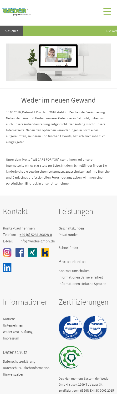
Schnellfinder (68, 247)
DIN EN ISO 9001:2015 (99, 390)
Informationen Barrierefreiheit (81, 277)
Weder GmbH (16, 12)
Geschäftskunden (71, 228)
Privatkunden (68, 234)
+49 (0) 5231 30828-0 (36, 234)
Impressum (11, 338)
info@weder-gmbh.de (37, 241)
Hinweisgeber (13, 374)
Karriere (9, 319)
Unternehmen (13, 325)
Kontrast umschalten (74, 270)
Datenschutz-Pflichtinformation (26, 368)
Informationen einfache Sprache (82, 283)
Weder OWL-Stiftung (18, 331)
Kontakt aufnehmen (19, 228)
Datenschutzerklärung (19, 361)
